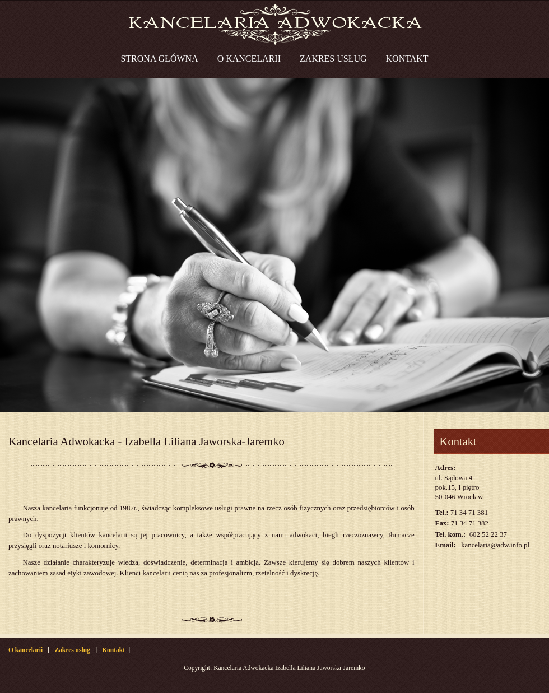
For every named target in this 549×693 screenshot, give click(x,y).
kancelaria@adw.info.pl (495, 545)
